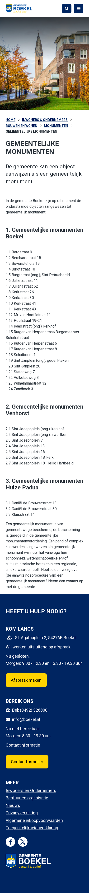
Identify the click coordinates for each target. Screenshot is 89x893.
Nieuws (13, 805)
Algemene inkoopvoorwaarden (34, 820)
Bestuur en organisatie (27, 797)
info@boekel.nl (26, 719)
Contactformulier (27, 761)
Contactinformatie (23, 745)
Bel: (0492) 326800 (29, 710)
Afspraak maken (26, 680)
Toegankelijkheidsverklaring (32, 827)
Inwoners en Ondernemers (31, 790)
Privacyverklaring (22, 812)
